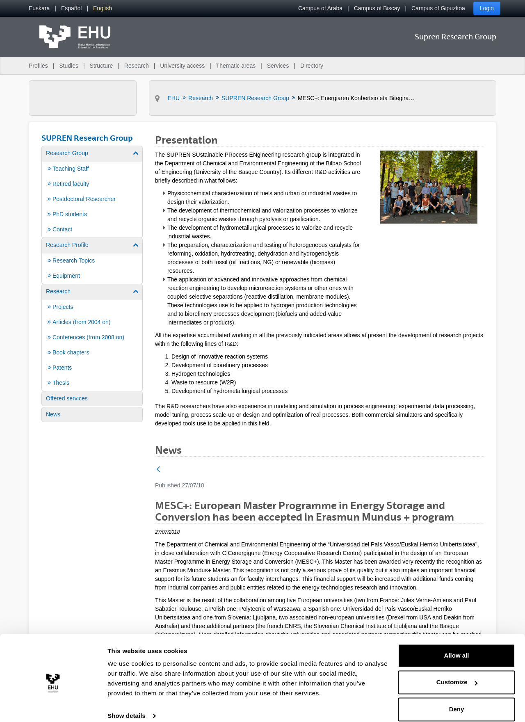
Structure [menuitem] (101, 65)
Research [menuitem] (136, 65)
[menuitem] (39, 8)
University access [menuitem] (182, 65)
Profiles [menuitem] (38, 65)
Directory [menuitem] (311, 65)
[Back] (158, 470)
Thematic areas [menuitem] (236, 65)
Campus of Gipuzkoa (438, 8)
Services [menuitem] (278, 65)
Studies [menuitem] (68, 65)
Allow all (456, 645)
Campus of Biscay (377, 8)
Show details (126, 705)
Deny (456, 699)
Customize (456, 672)
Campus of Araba (320, 8)
